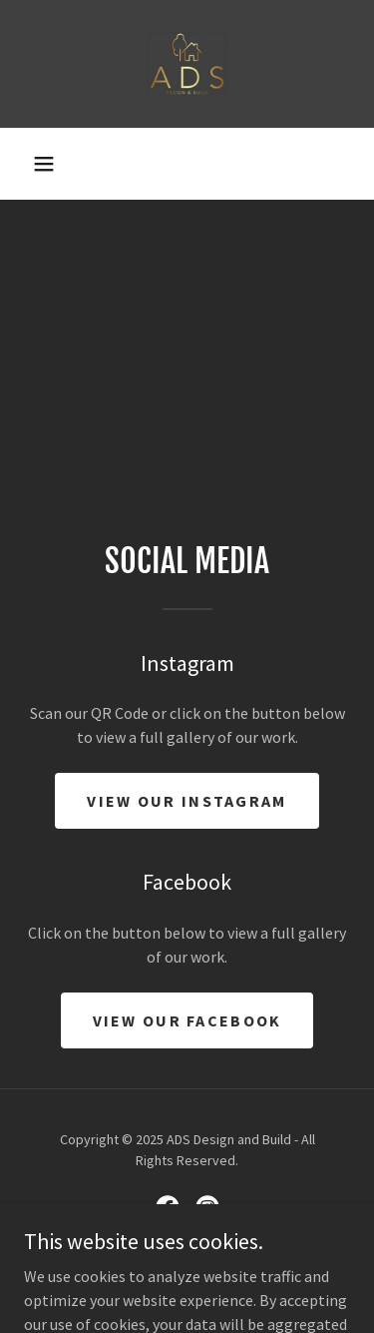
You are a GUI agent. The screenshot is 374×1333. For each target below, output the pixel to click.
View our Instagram (186, 801)
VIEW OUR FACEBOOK (187, 1020)
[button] (44, 164)
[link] (187, 64)
